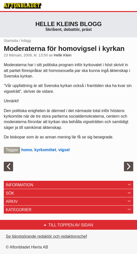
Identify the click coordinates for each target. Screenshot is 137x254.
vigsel (64, 150)
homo (26, 150)
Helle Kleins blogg (68, 24)
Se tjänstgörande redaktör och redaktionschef (46, 236)
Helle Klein (62, 55)
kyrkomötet (45, 150)
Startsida (11, 41)
